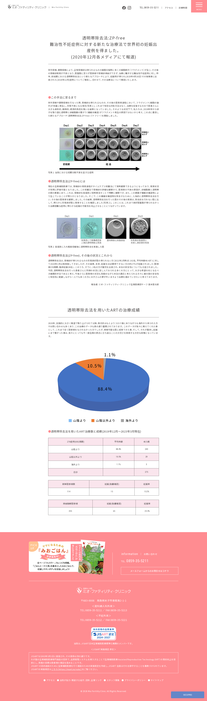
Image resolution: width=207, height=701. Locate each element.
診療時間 (183, 8)
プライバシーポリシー (135, 680)
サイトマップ (157, 680)
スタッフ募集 (113, 680)
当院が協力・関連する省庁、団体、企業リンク (81, 680)
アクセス (169, 8)
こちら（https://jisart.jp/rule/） (66, 669)
